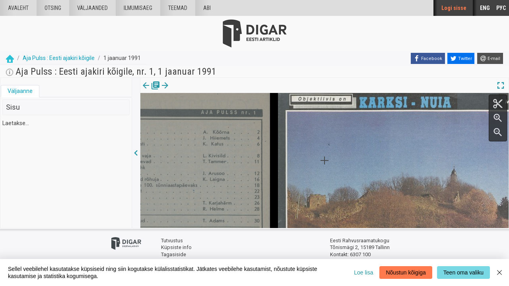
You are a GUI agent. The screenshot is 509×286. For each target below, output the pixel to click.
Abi (207, 8)
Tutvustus (172, 240)
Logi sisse (453, 8)
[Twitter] (460, 58)
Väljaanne (20, 91)
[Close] (499, 272)
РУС (501, 8)
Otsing (53, 8)
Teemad (177, 8)
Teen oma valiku (463, 272)
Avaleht (18, 8)
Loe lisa (363, 272)
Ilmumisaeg (138, 8)
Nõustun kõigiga (405, 272)
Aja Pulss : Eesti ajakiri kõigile (59, 58)
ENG (485, 8)
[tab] (20, 91)
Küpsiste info (176, 247)
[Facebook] (428, 58)
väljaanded (92, 8)
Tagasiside (173, 254)
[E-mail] (490, 58)
